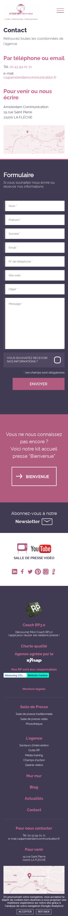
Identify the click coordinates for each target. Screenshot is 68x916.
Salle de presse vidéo (34, 558)
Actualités (34, 798)
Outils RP (34, 750)
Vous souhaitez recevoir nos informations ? (27, 359)
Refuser (43, 911)
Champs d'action (34, 760)
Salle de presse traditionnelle (34, 714)
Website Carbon (38, 675)
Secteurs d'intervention (34, 745)
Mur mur (34, 776)
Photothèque (34, 724)
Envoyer (38, 384)
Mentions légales (34, 689)
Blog (34, 787)
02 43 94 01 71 (21, 67)
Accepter (25, 911)
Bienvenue (37, 476)
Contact (34, 810)
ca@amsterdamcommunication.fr (29, 77)
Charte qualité (34, 646)
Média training (34, 755)
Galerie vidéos (34, 765)
